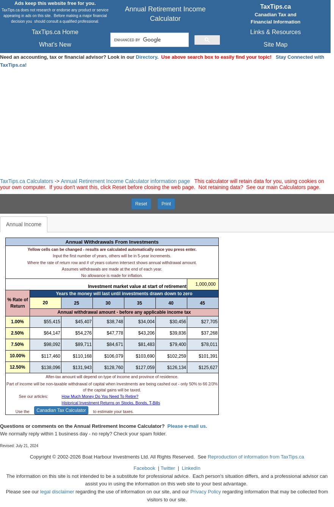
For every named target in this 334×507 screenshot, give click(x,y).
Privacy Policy (205, 491)
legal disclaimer (57, 491)
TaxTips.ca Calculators (26, 181)
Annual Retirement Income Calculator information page (125, 181)
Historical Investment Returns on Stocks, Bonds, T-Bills (111, 403)
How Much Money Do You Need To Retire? (100, 396)
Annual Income (23, 224)
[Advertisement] (167, 122)
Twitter (167, 468)
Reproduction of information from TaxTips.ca (256, 457)
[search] (149, 40)
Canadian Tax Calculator (61, 410)
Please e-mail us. (187, 426)
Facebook (144, 468)
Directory (146, 57)
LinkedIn (191, 468)
